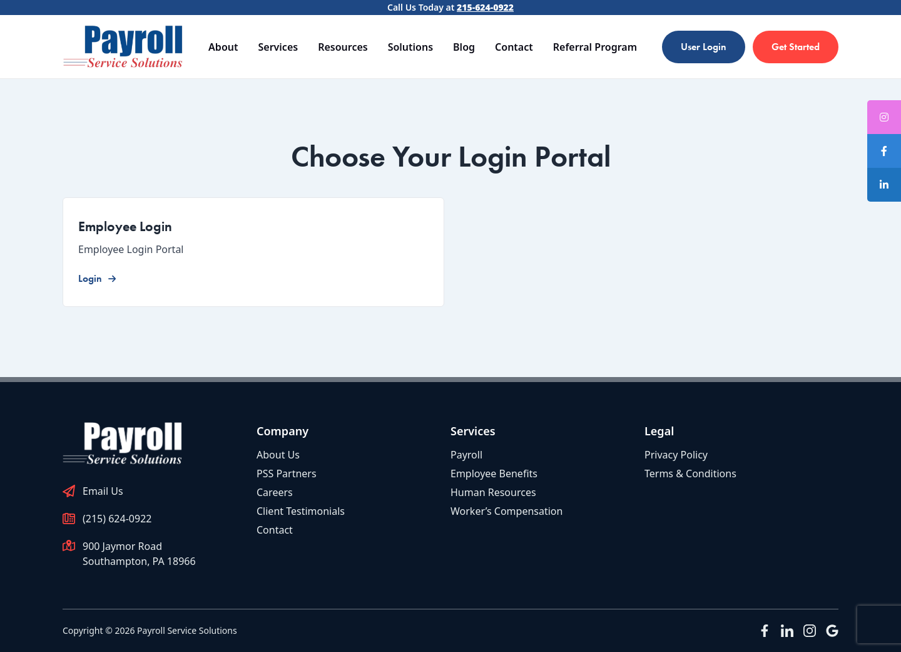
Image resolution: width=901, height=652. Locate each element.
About (223, 47)
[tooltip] (884, 151)
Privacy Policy (676, 455)
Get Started (795, 46)
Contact (514, 47)
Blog (464, 47)
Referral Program (595, 47)
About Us (278, 455)
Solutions (410, 47)
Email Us (103, 491)
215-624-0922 (485, 7)
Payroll (466, 455)
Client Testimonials (301, 511)
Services (278, 47)
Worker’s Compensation (506, 511)
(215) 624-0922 (117, 518)
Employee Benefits (493, 473)
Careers (275, 492)
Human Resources (493, 492)
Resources (343, 47)
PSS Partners (287, 473)
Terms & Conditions (690, 473)
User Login (703, 46)
